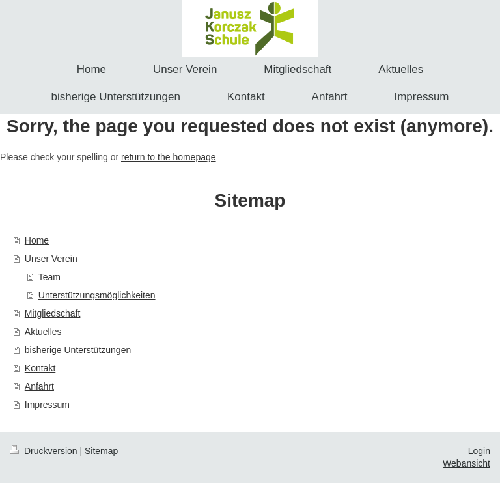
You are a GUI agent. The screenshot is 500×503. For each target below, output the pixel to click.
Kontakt (40, 368)
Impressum (47, 404)
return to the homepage (168, 157)
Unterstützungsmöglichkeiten (97, 295)
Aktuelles (43, 331)
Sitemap (101, 451)
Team (49, 277)
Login (479, 451)
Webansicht (466, 463)
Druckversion (44, 451)
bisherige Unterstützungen (78, 350)
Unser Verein (51, 258)
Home (37, 240)
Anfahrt (39, 386)
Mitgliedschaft (53, 313)
